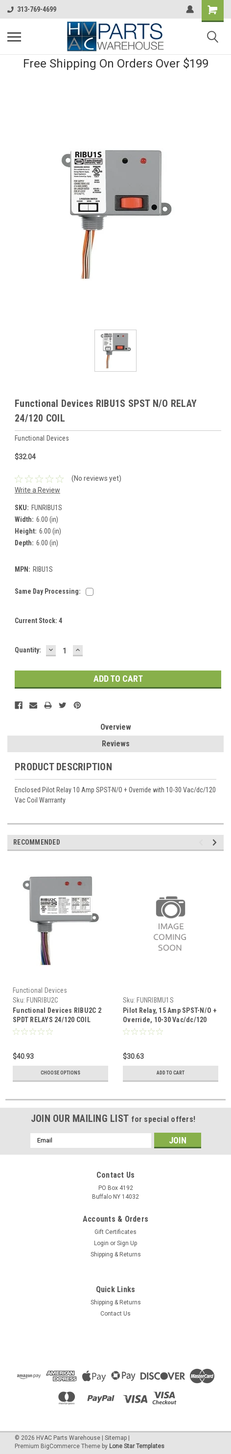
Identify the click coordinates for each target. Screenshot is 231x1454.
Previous (202, 842)
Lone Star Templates (136, 1446)
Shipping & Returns (116, 1254)
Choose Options (60, 1072)
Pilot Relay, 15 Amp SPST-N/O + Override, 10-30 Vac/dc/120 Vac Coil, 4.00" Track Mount (170, 1020)
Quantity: (28, 650)
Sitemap (116, 1437)
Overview (115, 727)
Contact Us (115, 1313)
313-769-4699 (31, 9)
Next (216, 842)
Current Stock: (38, 621)
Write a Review (37, 490)
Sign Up (127, 1243)
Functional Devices (40, 990)
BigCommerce (60, 1446)
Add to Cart (171, 1072)
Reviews (116, 743)
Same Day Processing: (48, 591)
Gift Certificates (115, 1232)
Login (101, 1243)
